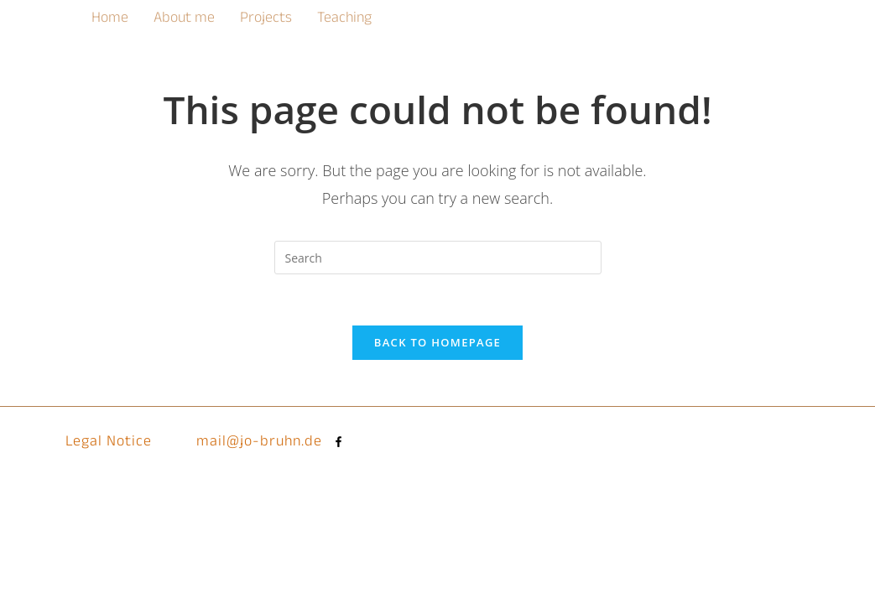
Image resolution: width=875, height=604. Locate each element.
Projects (266, 19)
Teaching (344, 19)
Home (109, 19)
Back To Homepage (437, 342)
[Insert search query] (438, 257)
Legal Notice (108, 443)
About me (184, 19)
